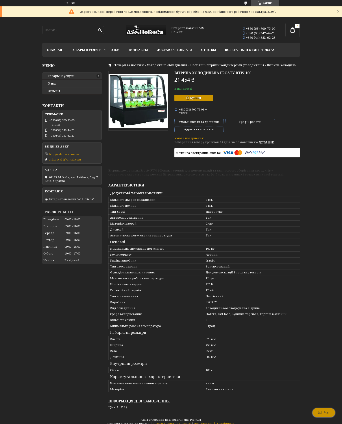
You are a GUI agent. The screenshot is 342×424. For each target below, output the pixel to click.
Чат (324, 413)
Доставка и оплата (174, 50)
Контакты (138, 50)
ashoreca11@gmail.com (65, 159)
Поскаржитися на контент (172, 420)
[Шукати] (100, 30)
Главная (54, 50)
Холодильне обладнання (167, 65)
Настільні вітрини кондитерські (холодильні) (227, 65)
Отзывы (208, 50)
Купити (195, 98)
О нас (115, 50)
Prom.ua (195, 416)
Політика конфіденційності (214, 420)
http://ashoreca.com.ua (64, 154)
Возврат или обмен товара (249, 50)
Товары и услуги (86, 50)
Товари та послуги (129, 65)
